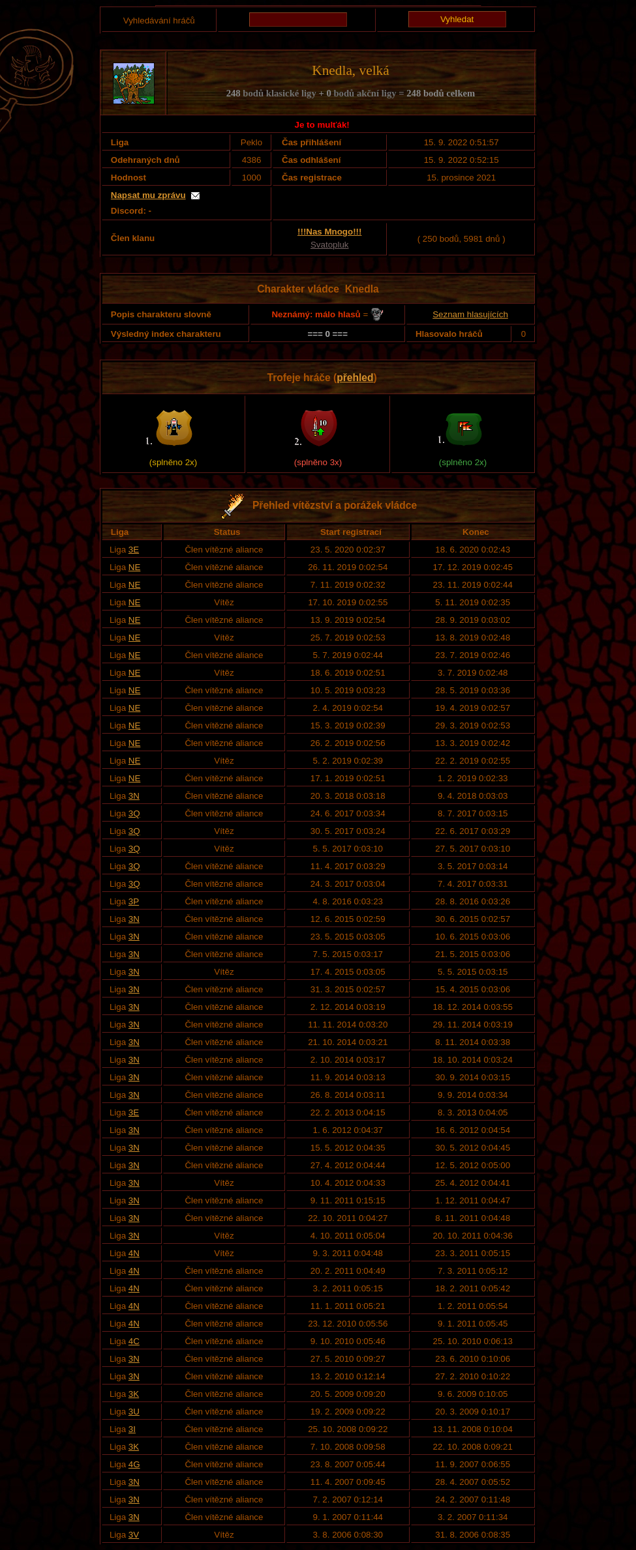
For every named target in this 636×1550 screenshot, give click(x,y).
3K (134, 1394)
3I (132, 1429)
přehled (355, 377)
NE (135, 567)
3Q (134, 813)
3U (134, 1411)
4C (134, 1341)
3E (134, 549)
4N (134, 1253)
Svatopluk (329, 245)
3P (134, 901)
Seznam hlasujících (470, 314)
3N (134, 796)
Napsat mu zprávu (148, 195)
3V (134, 1535)
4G (134, 1464)
